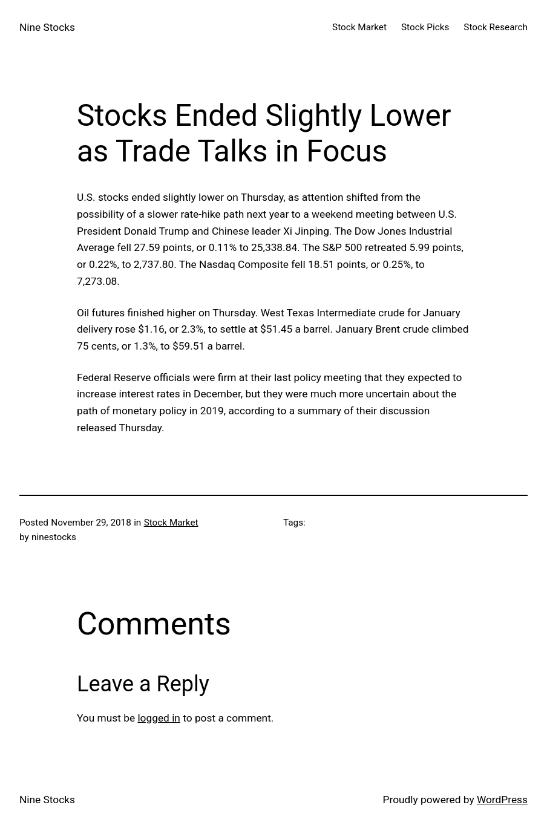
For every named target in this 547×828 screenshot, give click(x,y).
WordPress (502, 800)
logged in (158, 718)
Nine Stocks (47, 27)
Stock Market (171, 522)
